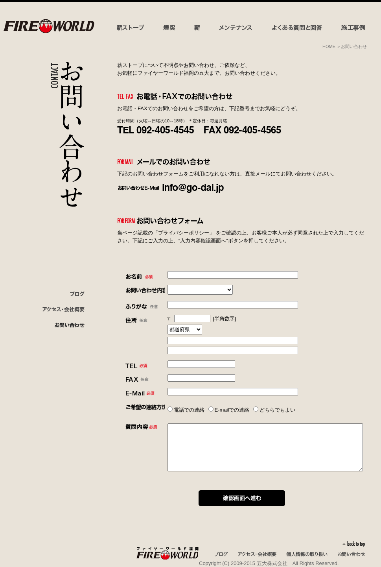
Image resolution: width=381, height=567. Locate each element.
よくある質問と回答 (297, 27)
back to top (353, 544)
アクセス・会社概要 (257, 554)
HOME (328, 46)
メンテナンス (237, 27)
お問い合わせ (58, 325)
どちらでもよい (277, 410)
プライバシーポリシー (183, 233)
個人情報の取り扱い (307, 554)
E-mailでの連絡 (232, 410)
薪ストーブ (132, 27)
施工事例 (353, 27)
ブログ (58, 294)
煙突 (170, 27)
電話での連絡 (189, 410)
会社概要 (58, 309)
